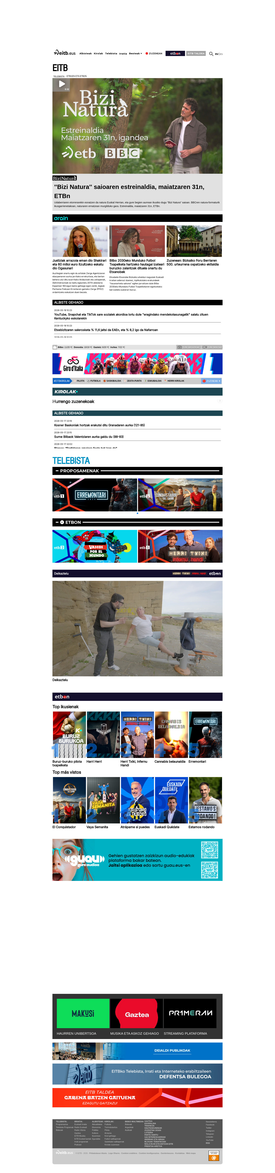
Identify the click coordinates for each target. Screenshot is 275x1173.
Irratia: (78, 1121)
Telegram (210, 1134)
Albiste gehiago (68, 302)
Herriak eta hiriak (155, 1139)
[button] (137, 513)
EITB (60, 68)
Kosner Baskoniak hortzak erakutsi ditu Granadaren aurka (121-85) (99, 425)
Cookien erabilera (129, 1153)
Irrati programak (81, 1142)
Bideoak (59, 1130)
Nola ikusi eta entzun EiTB (159, 1144)
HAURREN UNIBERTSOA (76, 1033)
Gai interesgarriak (155, 1137)
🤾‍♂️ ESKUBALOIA (153, 381)
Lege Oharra (114, 1153)
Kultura (95, 1133)
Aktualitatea (97, 1124)
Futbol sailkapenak (113, 1139)
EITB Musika (79, 1136)
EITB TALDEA (196, 53)
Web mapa (191, 1153)
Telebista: (61, 1121)
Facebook (210, 1125)
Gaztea (77, 1133)
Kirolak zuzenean (112, 1145)
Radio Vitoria (79, 1130)
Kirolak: (109, 1121)
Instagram (210, 1131)
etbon (73, 522)
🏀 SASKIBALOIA (112, 381)
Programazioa (62, 1124)
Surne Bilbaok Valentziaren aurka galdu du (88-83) (89, 437)
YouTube (209, 1140)
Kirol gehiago (110, 1136)
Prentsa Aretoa (153, 1146)
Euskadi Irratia (80, 1124)
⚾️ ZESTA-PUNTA (133, 381)
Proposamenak (79, 470)
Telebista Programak (64, 1127)
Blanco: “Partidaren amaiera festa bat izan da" (85, 448)
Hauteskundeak (153, 1128)
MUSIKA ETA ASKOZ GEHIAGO (134, 1033)
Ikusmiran (96, 1136)
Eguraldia (96, 1139)
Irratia (123, 53)
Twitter (209, 1128)
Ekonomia (96, 1127)
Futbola (108, 1124)
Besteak (134, 53)
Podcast (77, 1145)
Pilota (107, 1130)
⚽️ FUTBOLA (93, 381)
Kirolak (98, 53)
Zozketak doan (153, 1130)
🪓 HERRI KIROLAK (174, 381)
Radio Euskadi (80, 1127)
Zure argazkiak (189, 347)
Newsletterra (211, 1122)
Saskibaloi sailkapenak (114, 1142)
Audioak (128, 1130)
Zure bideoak (212, 347)
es (221, 54)
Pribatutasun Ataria (98, 1153)
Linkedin (209, 1137)
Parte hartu (151, 1135)
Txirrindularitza (111, 1127)
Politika (95, 1130)
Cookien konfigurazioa (149, 1153)
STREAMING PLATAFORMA (185, 1033)
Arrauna (108, 1133)
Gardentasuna (167, 1153)
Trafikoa (150, 1126)
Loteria (149, 1132)
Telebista (111, 53)
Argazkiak (129, 1127)
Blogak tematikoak (155, 1142)
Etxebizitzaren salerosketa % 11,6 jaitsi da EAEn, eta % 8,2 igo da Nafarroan (106, 330)
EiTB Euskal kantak (82, 1139)
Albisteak (85, 53)
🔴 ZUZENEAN (210, 381)
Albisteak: (98, 1121)
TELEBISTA (71, 461)
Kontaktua (180, 1153)
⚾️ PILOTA (79, 381)
